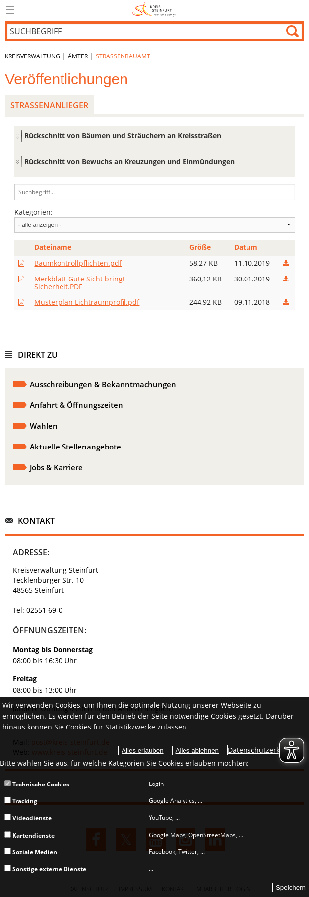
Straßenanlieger (49, 105)
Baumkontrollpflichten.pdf (78, 263)
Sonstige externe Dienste (45, 869)
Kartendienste (29, 835)
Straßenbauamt (123, 56)
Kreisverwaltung (32, 56)
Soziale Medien (30, 852)
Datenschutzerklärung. (266, 750)
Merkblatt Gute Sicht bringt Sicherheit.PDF (79, 282)
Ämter (78, 56)
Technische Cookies (36, 784)
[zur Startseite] (154, 17)
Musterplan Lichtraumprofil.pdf (86, 302)
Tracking (20, 801)
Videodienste (28, 818)
